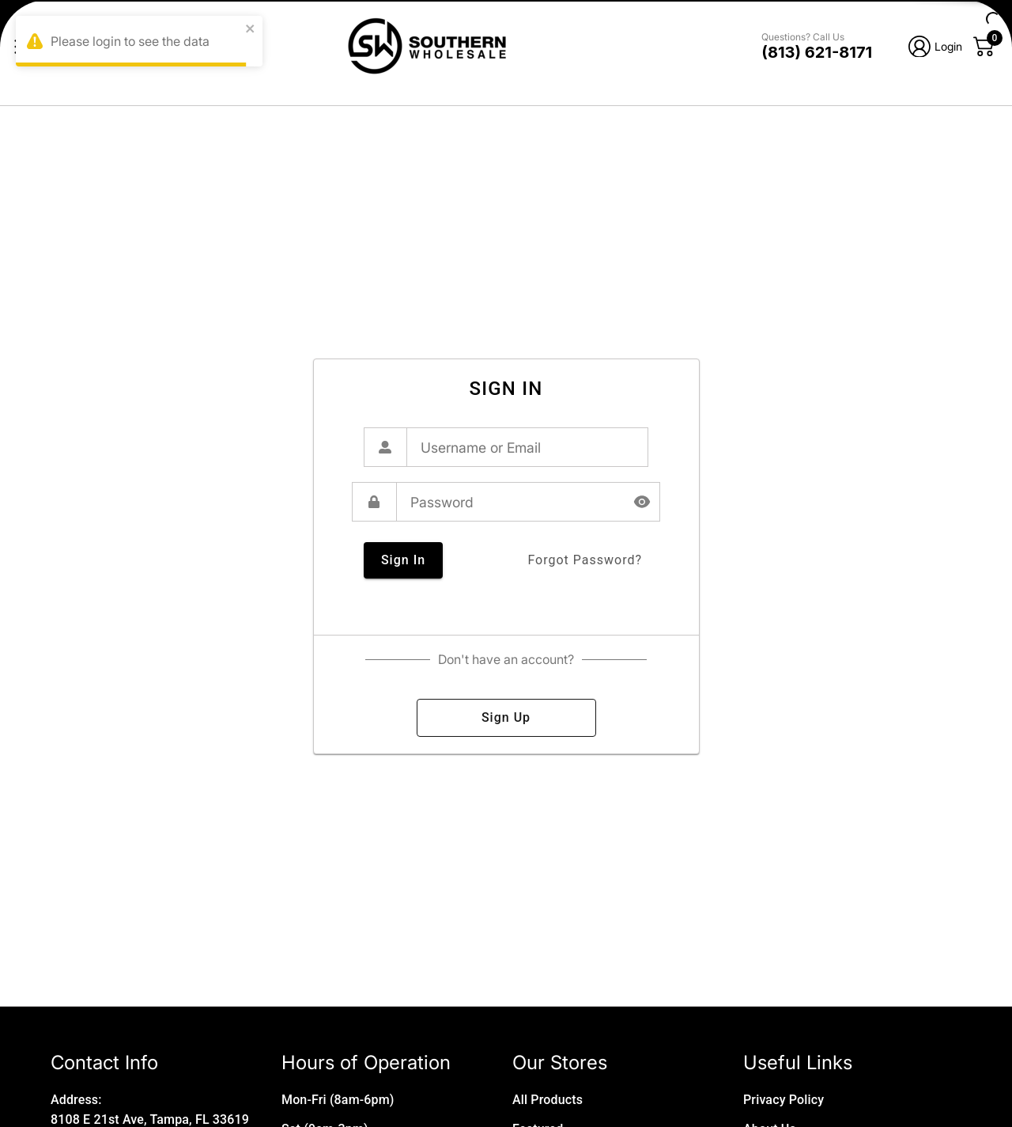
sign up (506, 718)
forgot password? (584, 560)
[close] (250, 29)
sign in (403, 560)
